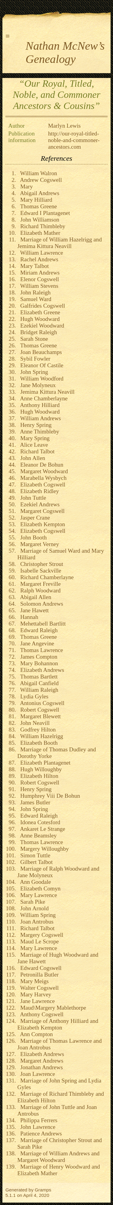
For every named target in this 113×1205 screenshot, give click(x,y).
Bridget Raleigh (37, 332)
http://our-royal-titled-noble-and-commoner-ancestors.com (74, 140)
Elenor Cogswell (38, 279)
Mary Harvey (34, 994)
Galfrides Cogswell (41, 306)
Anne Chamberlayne (42, 398)
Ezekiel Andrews (38, 504)
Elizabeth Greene (38, 312)
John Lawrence (36, 1127)
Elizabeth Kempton (41, 524)
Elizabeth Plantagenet (44, 762)
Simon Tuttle (33, 855)
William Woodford (40, 378)
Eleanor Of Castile (40, 365)
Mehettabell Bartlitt (41, 623)
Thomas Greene (37, 206)
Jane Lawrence (36, 1001)
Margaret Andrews (40, 1060)
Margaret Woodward (42, 471)
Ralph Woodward (39, 590)
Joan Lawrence (36, 1074)
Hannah (27, 617)
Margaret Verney (38, 544)
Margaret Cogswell (41, 511)
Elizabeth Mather (38, 233)
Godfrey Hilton (36, 729)
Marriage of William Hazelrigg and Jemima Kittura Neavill (59, 242)
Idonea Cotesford (38, 822)
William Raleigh (37, 690)
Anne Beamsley (37, 835)
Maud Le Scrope (38, 941)
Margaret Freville (39, 584)
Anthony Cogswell (40, 1014)
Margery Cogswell (40, 935)
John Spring (32, 372)
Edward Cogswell (39, 968)
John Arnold (33, 908)
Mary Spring (33, 438)
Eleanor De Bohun (40, 464)
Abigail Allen (34, 597)
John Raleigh (34, 292)
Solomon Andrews (40, 604)
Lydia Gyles (33, 696)
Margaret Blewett (39, 716)
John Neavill (33, 723)
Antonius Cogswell (40, 703)
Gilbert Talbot (35, 862)
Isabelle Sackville (39, 570)
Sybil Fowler (33, 359)
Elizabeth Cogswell (41, 484)
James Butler (33, 802)
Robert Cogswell (38, 710)
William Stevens (37, 286)
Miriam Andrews (38, 272)
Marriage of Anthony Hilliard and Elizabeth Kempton (58, 1024)
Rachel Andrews (37, 259)
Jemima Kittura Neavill (46, 392)
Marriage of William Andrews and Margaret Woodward (58, 1156)
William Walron (37, 173)
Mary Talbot (33, 266)
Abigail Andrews (38, 193)
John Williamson (38, 219)
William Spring (36, 915)
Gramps (43, 1189)
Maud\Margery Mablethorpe (51, 1008)
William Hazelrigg (40, 736)
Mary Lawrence (37, 895)
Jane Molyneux (36, 385)
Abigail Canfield (38, 683)
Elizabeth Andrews (40, 670)
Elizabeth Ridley (38, 491)
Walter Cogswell (38, 988)
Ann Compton (35, 1034)
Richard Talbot (36, 451)
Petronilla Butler (38, 974)
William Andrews (39, 418)
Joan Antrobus (35, 921)
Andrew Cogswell (39, 180)
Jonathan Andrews (40, 1067)
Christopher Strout (40, 564)
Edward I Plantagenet (43, 213)
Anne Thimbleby (38, 431)
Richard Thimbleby (41, 226)
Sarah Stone (32, 339)
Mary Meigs (33, 981)
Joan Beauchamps (39, 352)
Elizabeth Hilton (37, 776)
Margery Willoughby (43, 849)
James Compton (37, 657)
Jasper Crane (33, 517)
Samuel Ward (34, 299)
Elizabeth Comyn (39, 888)
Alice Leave (32, 445)
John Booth (32, 537)
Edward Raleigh (37, 630)
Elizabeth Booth (37, 743)
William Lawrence (40, 253)
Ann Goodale (34, 882)
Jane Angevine (35, 643)
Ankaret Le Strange (41, 829)
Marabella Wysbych (42, 478)
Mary (25, 186)
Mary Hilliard (34, 200)
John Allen (31, 458)
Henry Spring (34, 425)
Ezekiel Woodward (40, 325)
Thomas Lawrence (40, 650)
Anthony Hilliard (38, 405)
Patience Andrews (39, 1133)
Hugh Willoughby (39, 769)
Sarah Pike (31, 902)
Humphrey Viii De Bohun (48, 796)
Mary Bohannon (37, 663)
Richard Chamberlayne (45, 577)
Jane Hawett (33, 610)
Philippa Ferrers (37, 1120)
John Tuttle (31, 498)
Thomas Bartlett (37, 676)
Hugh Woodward (38, 319)
